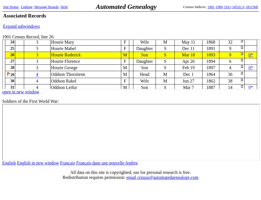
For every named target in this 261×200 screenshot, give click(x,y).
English (9, 163)
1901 (211, 7)
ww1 (131, 132)
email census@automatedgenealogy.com (162, 177)
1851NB (251, 7)
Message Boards (46, 7)
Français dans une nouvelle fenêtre (107, 163)
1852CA (238, 7)
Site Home (11, 7)
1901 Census (131, 64)
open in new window (20, 91)
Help (64, 7)
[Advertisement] (193, 20)
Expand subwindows (21, 26)
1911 (227, 7)
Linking (26, 7)
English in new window (38, 163)
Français (67, 163)
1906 (219, 7)
